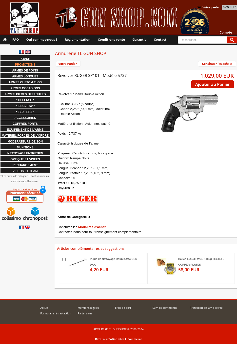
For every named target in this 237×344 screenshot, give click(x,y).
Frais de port (123, 307)
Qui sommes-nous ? (41, 39)
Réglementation (77, 39)
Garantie (139, 39)
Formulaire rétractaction (55, 313)
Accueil (44, 307)
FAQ (15, 39)
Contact (160, 39)
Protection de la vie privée (206, 307)
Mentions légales (88, 307)
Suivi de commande (164, 307)
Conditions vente (111, 39)
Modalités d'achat (92, 227)
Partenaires (85, 313)
